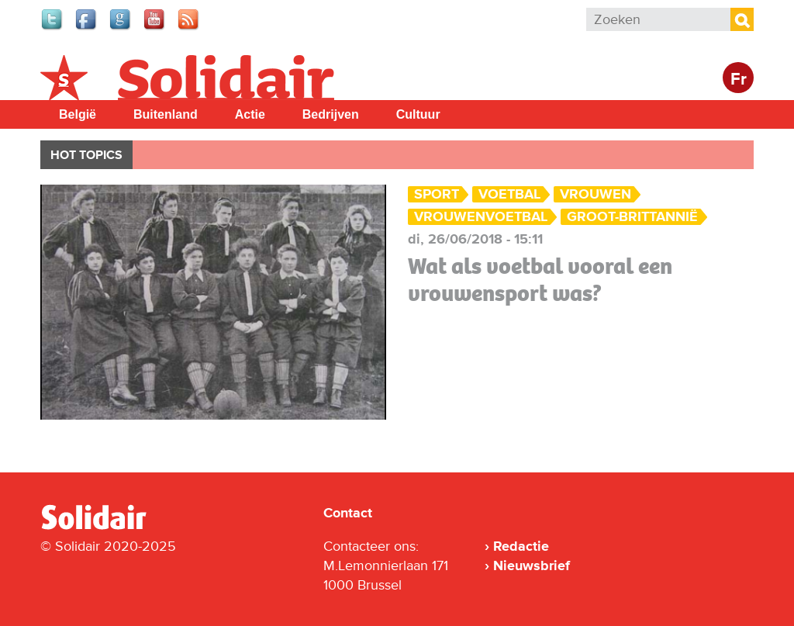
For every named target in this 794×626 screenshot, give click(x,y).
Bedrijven (330, 114)
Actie (250, 114)
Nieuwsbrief (531, 565)
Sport (436, 194)
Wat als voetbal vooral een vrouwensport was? (540, 279)
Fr (738, 79)
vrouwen (595, 194)
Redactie (521, 546)
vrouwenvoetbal (480, 217)
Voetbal (509, 194)
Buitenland (165, 114)
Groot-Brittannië (632, 217)
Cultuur (418, 114)
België (77, 114)
